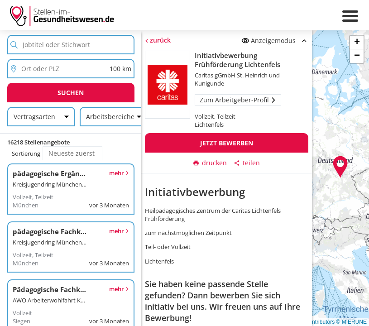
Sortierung (26, 153)
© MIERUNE (351, 322)
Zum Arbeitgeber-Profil (238, 100)
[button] (340, 167)
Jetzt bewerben (226, 143)
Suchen (71, 92)
